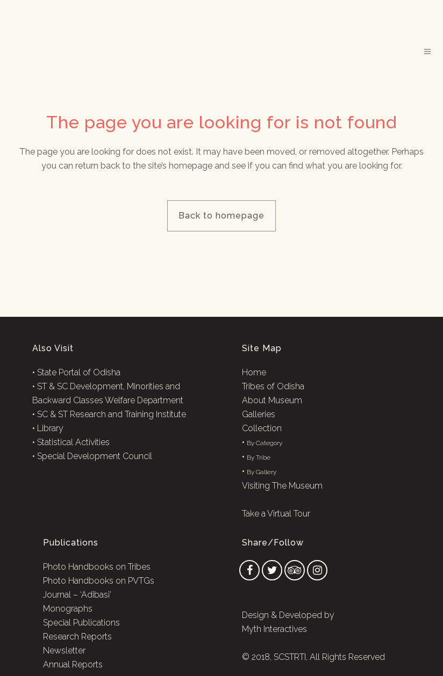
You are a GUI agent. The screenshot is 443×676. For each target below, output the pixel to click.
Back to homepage (221, 215)
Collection (262, 428)
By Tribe (258, 457)
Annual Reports (73, 664)
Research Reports (77, 636)
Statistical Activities (73, 442)
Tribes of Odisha (273, 386)
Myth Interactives (274, 629)
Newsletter (64, 650)
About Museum (272, 400)
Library (50, 428)
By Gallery (261, 472)
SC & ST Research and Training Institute (111, 414)
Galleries (258, 414)
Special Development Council (94, 456)
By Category (264, 443)
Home (254, 372)
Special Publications (81, 622)
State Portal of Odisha (78, 372)
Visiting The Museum (282, 486)
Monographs (67, 609)
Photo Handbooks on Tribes (97, 567)
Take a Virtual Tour (276, 513)
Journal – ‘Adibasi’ (77, 595)
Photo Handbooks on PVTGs (98, 581)
